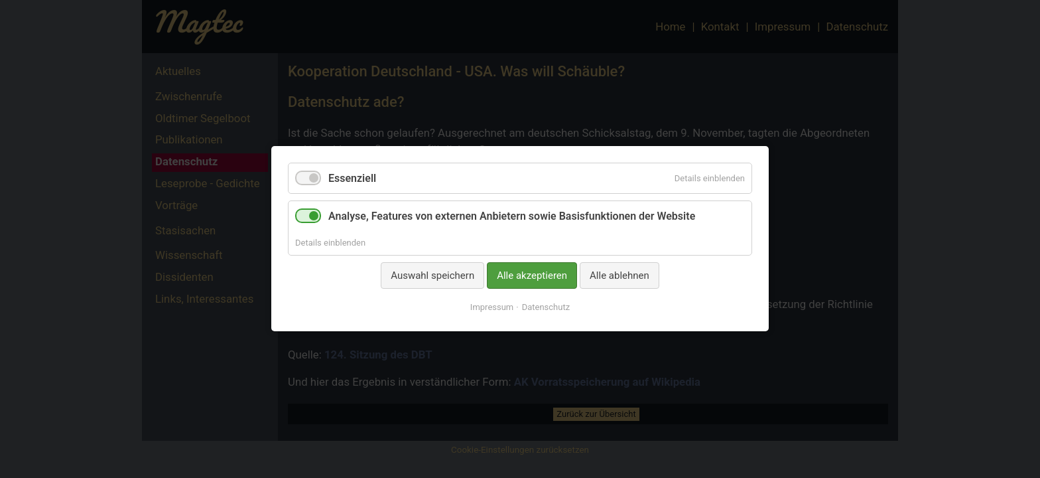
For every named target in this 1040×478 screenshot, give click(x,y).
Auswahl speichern (432, 275)
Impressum (491, 308)
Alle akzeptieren (532, 275)
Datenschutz (546, 308)
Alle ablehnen (619, 275)
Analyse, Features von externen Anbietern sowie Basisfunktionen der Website (511, 216)
